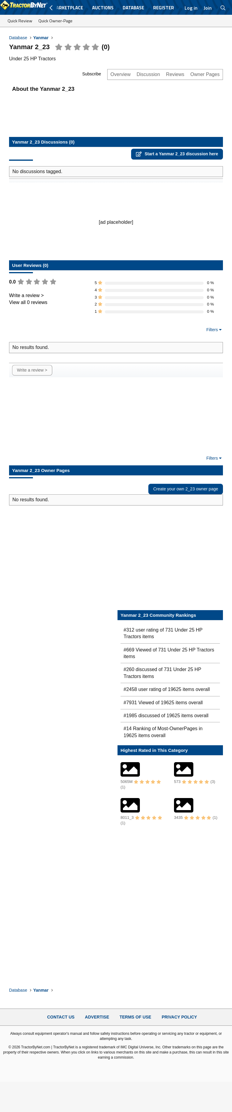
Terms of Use (135, 1017)
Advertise (97, 1017)
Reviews (175, 74)
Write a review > (26, 295)
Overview (121, 74)
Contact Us (61, 1017)
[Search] (223, 8)
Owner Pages (205, 74)
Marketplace (67, 7)
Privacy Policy (179, 1017)
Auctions (103, 7)
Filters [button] (212, 329)
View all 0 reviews (28, 302)
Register (163, 7)
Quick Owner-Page (55, 20)
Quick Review (20, 20)
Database (133, 7)
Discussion (148, 74)
